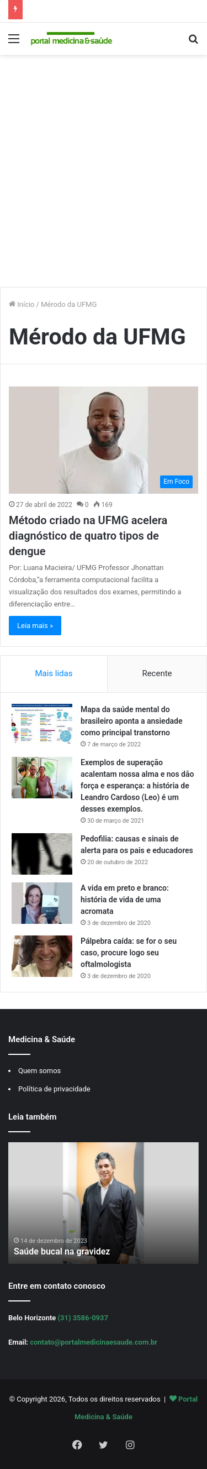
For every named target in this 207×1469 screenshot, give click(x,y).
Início (22, 304)
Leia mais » (35, 625)
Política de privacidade (54, 1089)
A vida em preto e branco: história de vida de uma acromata (125, 900)
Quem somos (39, 1071)
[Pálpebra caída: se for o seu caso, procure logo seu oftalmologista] (42, 956)
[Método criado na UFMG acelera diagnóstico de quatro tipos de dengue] (103, 439)
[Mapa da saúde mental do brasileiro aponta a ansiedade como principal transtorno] (42, 724)
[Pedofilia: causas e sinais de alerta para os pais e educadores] (42, 854)
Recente (157, 673)
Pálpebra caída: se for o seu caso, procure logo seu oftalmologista (129, 953)
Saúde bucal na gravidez (62, 1251)
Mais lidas (53, 673)
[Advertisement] (103, 175)
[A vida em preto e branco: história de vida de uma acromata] (42, 903)
